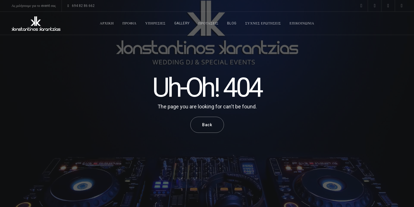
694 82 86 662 (81, 6)
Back (207, 124)
